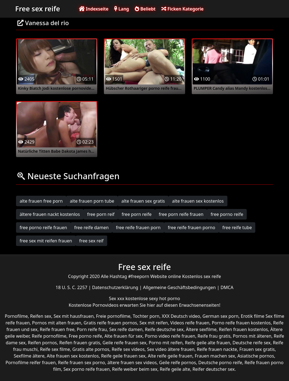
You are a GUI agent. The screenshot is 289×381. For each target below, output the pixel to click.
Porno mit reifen (166, 343)
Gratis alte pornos (90, 349)
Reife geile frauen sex (123, 356)
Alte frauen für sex (123, 336)
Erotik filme (252, 316)
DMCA (226, 287)
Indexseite (93, 9)
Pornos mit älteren (252, 336)
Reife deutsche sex (164, 329)
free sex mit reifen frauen (46, 241)
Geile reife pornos (177, 362)
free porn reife (136, 214)
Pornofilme (16, 316)
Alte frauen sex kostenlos (73, 356)
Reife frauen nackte (217, 349)
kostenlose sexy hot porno (152, 298)
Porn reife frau (92, 329)
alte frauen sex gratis (143, 201)
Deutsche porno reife (220, 362)
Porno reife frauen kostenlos (241, 323)
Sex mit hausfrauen (74, 316)
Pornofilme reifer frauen (31, 362)
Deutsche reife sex (251, 343)
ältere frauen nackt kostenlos (50, 214)
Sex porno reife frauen (86, 369)
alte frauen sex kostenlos (198, 201)
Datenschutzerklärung (115, 287)
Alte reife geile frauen (170, 356)
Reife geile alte (175, 369)
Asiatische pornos (255, 356)
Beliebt (145, 9)
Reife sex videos (128, 349)
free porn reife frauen (181, 214)
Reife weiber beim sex (134, 369)
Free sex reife (37, 8)
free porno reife (227, 214)
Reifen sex (40, 316)
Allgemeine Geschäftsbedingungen (180, 287)
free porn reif (100, 214)
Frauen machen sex (215, 356)
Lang (121, 9)
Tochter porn (146, 316)
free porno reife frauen (43, 227)
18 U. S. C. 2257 (72, 287)
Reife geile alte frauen (207, 343)
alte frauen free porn (41, 201)
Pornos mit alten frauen (56, 323)
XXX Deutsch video (181, 316)
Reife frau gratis (214, 336)
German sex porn (220, 316)
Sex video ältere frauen (171, 349)
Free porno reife (85, 336)
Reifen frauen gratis (79, 343)
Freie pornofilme (113, 316)
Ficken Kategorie (182, 9)
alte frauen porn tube (92, 201)
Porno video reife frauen (170, 336)
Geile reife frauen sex (124, 343)
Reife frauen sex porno (81, 362)
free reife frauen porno (191, 227)
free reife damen (91, 227)
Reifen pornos (42, 343)
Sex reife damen (126, 329)
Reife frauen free (57, 329)
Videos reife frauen (189, 323)
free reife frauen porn (138, 227)
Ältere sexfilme (201, 329)
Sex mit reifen (154, 323)
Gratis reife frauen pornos (110, 323)
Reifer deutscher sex (214, 369)
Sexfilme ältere (29, 356)
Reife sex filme (55, 349)
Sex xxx (117, 298)
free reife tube (237, 227)
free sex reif (91, 241)
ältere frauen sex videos (132, 362)
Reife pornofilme (49, 336)
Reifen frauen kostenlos (243, 329)
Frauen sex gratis (257, 349)
